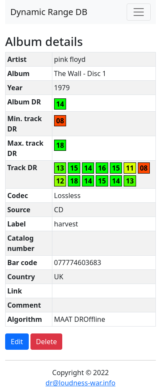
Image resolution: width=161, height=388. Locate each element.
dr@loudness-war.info (80, 383)
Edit (17, 341)
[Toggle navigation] (139, 12)
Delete (46, 341)
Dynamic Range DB (48, 12)
